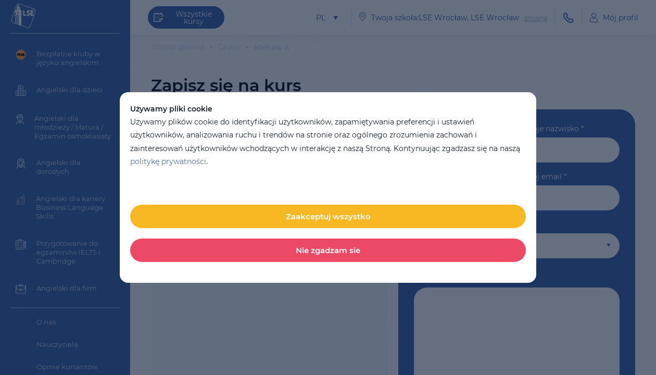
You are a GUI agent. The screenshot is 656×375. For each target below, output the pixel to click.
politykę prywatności (168, 161)
